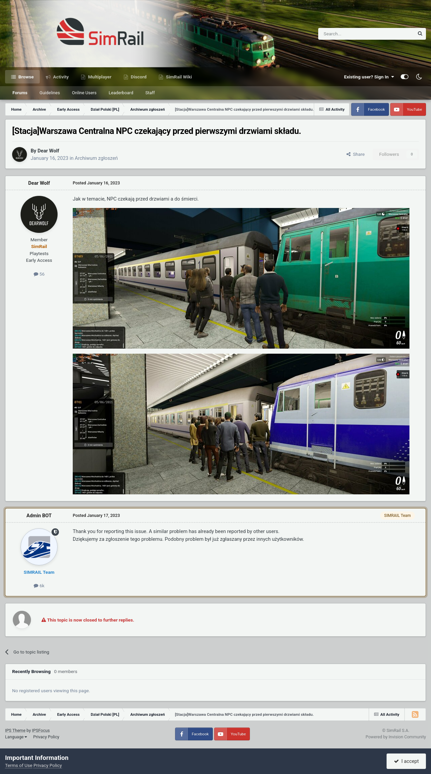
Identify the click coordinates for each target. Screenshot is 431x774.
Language (16, 736)
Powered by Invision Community (396, 736)
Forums (19, 92)
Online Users (84, 92)
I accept (406, 761)
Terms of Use (18, 765)
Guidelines (49, 92)
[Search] (349, 34)
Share (355, 154)
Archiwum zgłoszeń (96, 158)
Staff (150, 92)
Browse (25, 76)
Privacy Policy (46, 736)
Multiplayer (99, 76)
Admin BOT (39, 516)
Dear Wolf (48, 151)
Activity (60, 76)
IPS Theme (15, 730)
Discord (138, 76)
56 (39, 274)
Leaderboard (121, 92)
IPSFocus (41, 730)
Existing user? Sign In (369, 76)
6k (39, 585)
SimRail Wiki (178, 76)
